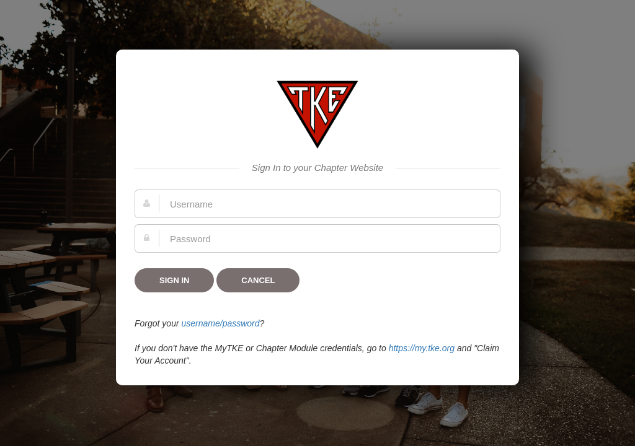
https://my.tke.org (422, 348)
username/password (220, 323)
